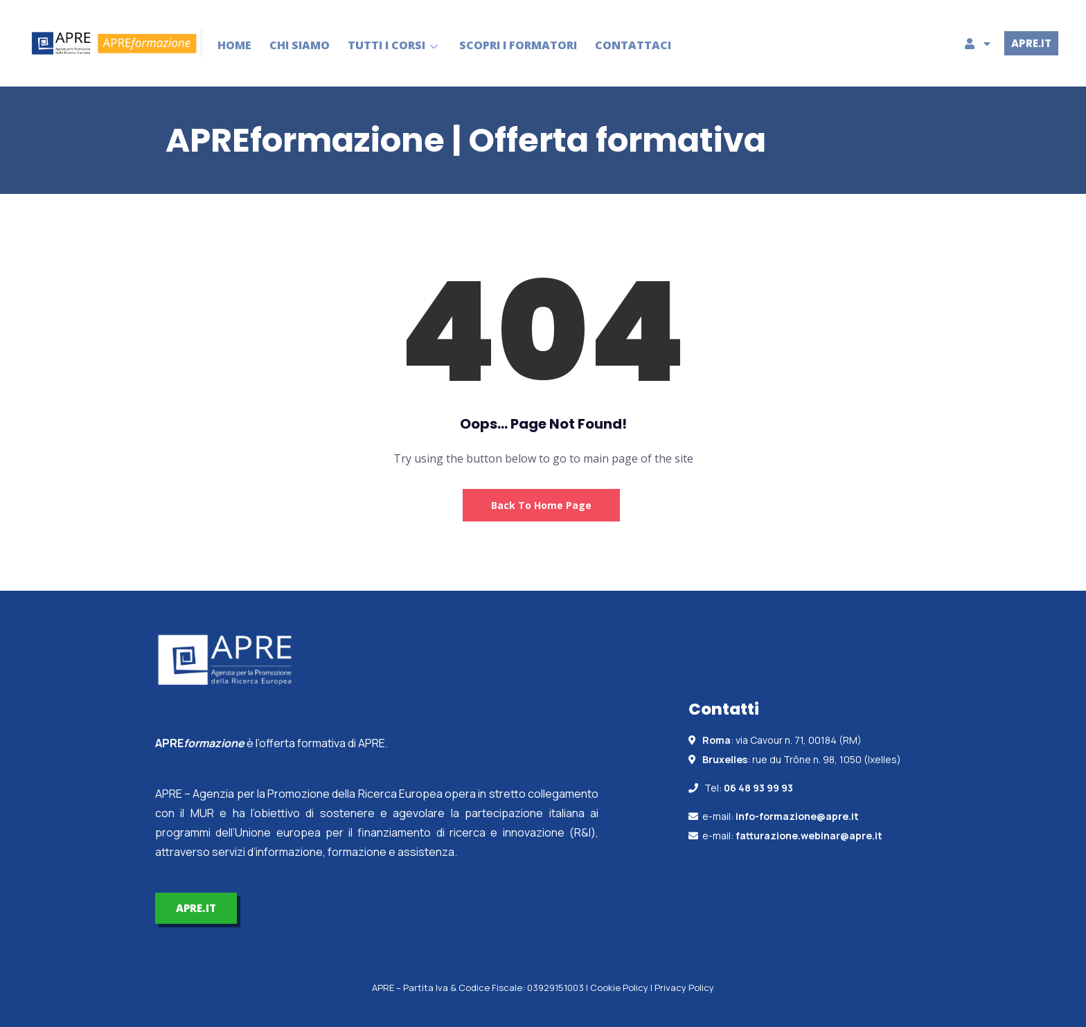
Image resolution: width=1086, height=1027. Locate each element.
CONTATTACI (634, 45)
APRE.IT (1031, 43)
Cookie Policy (619, 987)
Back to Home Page (541, 505)
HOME (235, 45)
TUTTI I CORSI (395, 45)
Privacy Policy (684, 987)
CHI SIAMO (300, 45)
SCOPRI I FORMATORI (519, 45)
